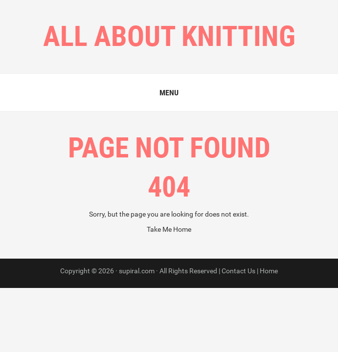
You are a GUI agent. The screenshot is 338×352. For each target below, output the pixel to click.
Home (269, 271)
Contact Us (238, 271)
